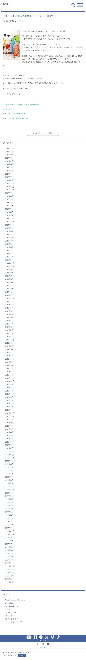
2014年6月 (9, 279)
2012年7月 (9, 353)
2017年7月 (9, 161)
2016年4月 (9, 209)
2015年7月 (9, 238)
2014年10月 (9, 266)
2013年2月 (9, 330)
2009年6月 (9, 471)
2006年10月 (9, 573)
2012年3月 (9, 365)
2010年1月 (9, 448)
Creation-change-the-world (15, 600)
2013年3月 (9, 327)
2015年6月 (9, 241)
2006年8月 (9, 579)
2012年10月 (9, 343)
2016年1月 (9, 219)
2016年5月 (9, 206)
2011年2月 (9, 407)
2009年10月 (9, 458)
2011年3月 (9, 404)
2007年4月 (9, 554)
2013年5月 (9, 321)
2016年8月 (9, 196)
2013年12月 (9, 298)
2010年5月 (9, 435)
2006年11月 (9, 570)
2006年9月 (9, 576)
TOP (5, 4)
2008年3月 (9, 518)
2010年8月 (9, 426)
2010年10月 (9, 420)
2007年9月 (9, 538)
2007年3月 (9, 557)
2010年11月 (9, 416)
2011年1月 (9, 410)
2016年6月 (9, 203)
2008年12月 (9, 490)
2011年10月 (9, 381)
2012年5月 (9, 359)
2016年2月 (9, 215)
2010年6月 (9, 432)
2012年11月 (9, 340)
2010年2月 (9, 445)
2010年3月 (9, 442)
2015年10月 (9, 228)
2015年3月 (9, 251)
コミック (8, 616)
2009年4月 (9, 477)
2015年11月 (9, 225)
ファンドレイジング (13, 622)
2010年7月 (9, 429)
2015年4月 (9, 247)
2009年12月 (9, 451)
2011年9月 (9, 384)
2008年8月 (9, 503)
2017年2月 (9, 177)
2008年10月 (9, 496)
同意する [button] (22, 655)
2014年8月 (9, 273)
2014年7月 (9, 276)
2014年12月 (9, 260)
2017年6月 (9, 164)
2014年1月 (9, 295)
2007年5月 (9, 550)
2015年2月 (9, 254)
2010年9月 (9, 423)
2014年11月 (9, 263)
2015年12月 (9, 222)
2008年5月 (9, 512)
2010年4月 (9, 439)
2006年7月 (9, 582)
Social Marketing (11, 606)
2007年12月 (9, 528)
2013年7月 (9, 314)
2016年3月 (9, 212)
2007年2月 (9, 560)
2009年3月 (9, 480)
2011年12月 (9, 375)
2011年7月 (9, 391)
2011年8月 (9, 388)
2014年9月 (9, 270)
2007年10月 (9, 534)
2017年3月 (9, 174)
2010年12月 (9, 413)
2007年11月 (9, 531)
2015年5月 (9, 244)
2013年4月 (9, 324)
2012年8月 (9, 349)
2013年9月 (9, 308)
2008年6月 (9, 509)
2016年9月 (9, 193)
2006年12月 (9, 566)
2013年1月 (9, 333)
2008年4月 (9, 515)
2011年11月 (9, 378)
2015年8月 (9, 235)
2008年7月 (9, 506)
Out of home (9, 603)
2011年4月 (9, 400)
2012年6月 (9, 356)
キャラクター (21, 21)
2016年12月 (9, 184)
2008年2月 (9, 522)
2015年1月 (9, 257)
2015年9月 (9, 231)
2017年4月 (9, 171)
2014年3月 (9, 289)
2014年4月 (9, 286)
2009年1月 (9, 487)
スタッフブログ (11, 619)
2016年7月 (9, 199)
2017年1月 (9, 180)
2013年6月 (9, 317)
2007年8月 (9, 541)
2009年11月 (9, 455)
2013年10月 (9, 305)
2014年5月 (9, 282)
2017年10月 (9, 152)
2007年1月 (9, 563)
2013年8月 (9, 311)
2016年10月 (9, 190)
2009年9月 (9, 461)
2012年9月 (9, 346)
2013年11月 (9, 302)
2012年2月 (9, 368)
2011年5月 (9, 397)
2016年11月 (9, 187)
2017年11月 (9, 148)
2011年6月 (9, 394)
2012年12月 (9, 337)
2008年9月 (9, 499)
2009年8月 (9, 464)
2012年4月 (9, 362)
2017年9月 (9, 155)
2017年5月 (9, 168)
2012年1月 (9, 372)
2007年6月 (9, 547)
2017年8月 (9, 158)
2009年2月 (9, 483)
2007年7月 (9, 544)
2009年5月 (9, 474)
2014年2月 (9, 292)
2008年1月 (9, 525)
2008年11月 (9, 493)
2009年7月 (9, 467)
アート (8, 609)
